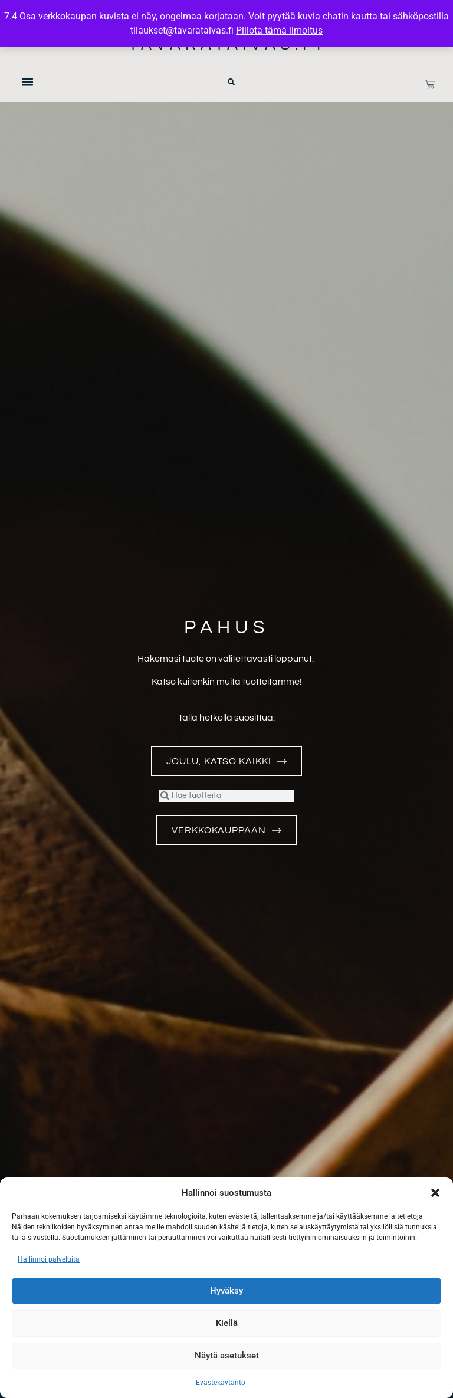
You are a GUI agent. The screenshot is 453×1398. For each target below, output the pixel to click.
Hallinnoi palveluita (49, 1259)
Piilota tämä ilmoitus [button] (279, 30)
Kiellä (227, 1323)
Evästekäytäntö (220, 1383)
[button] (435, 1193)
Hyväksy (226, 1291)
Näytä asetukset (227, 1356)
